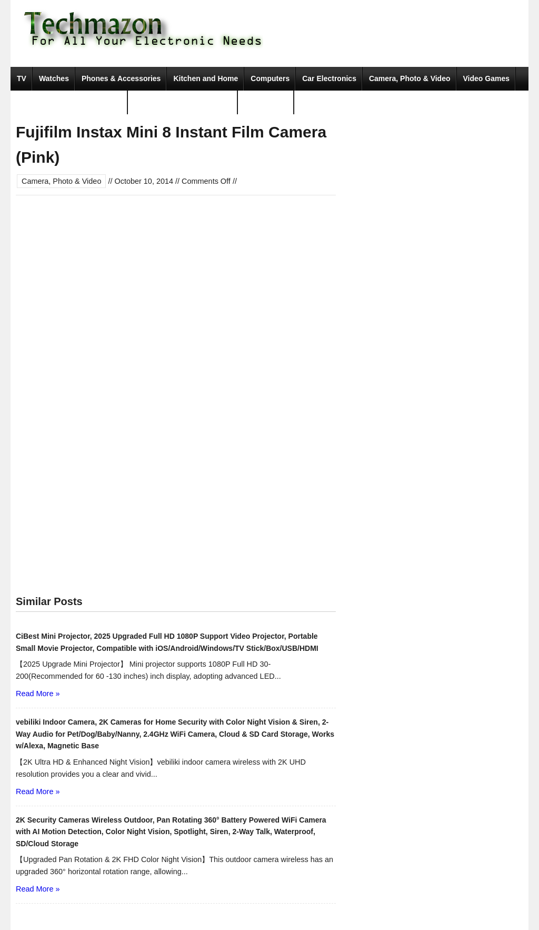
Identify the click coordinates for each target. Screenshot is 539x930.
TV (21, 78)
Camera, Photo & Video (410, 78)
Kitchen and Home (205, 78)
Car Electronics (329, 78)
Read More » (37, 693)
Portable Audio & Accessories (69, 102)
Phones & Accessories (121, 78)
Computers (270, 78)
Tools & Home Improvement (183, 102)
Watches (54, 78)
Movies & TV (266, 102)
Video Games (486, 78)
